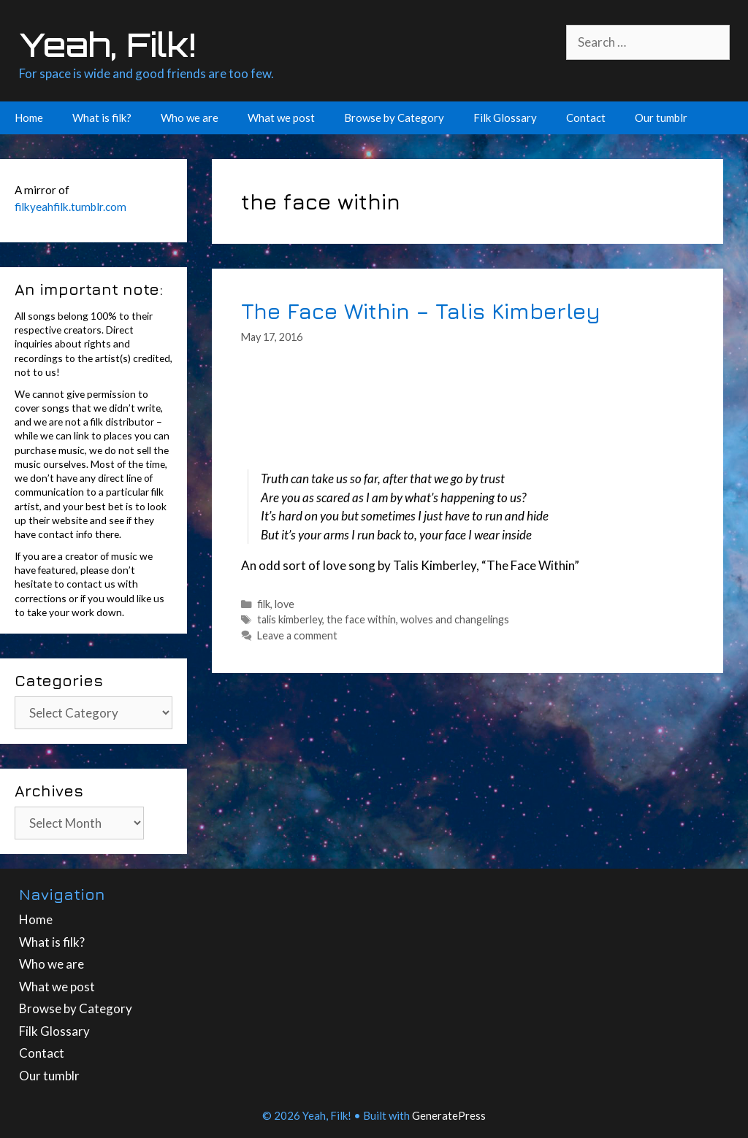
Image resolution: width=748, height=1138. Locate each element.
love (284, 604)
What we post (281, 117)
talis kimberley (289, 619)
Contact (586, 117)
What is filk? (101, 117)
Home (29, 117)
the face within (361, 619)
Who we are (189, 117)
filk (263, 604)
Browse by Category (394, 117)
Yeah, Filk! (107, 44)
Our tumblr (661, 117)
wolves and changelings (454, 619)
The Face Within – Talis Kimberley (420, 310)
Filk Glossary (505, 117)
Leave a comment (297, 635)
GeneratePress (449, 1115)
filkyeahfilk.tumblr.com (70, 206)
